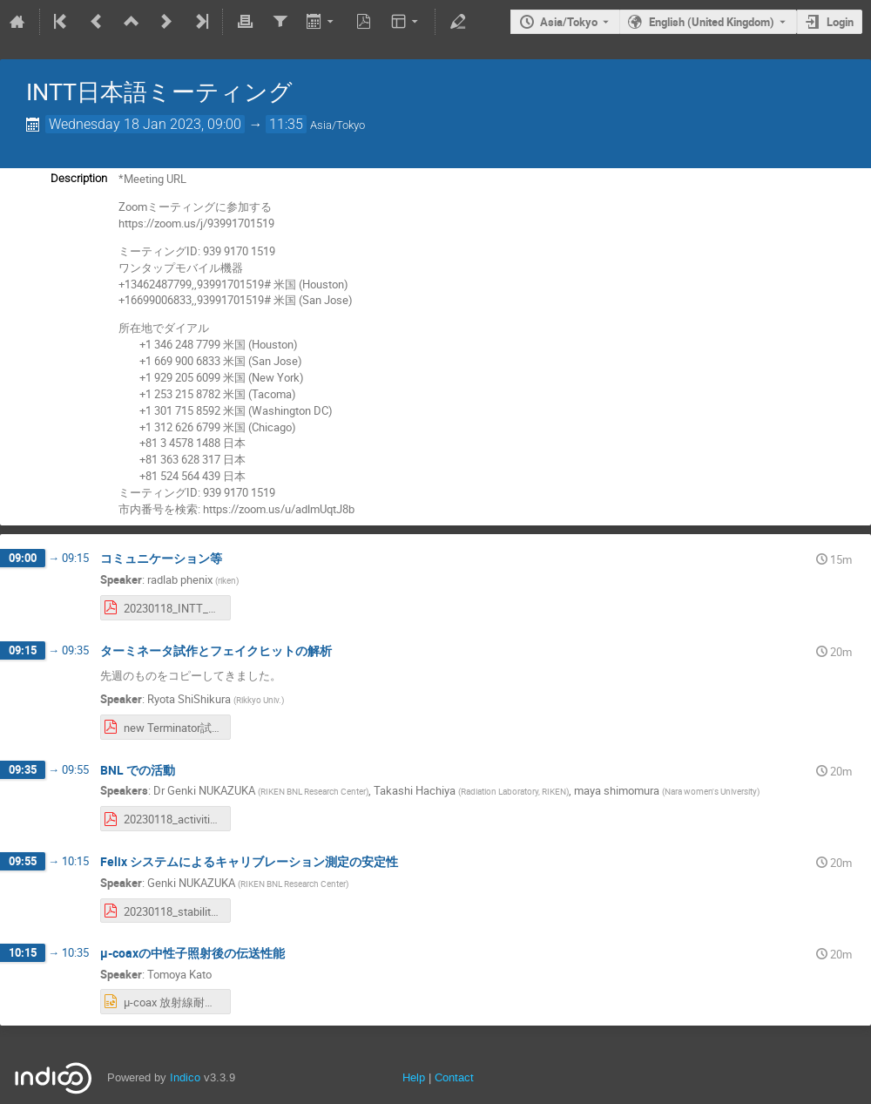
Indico (185, 1077)
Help (413, 1077)
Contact (454, 1077)
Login (840, 22)
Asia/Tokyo (569, 22)
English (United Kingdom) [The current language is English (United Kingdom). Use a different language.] (711, 22)
